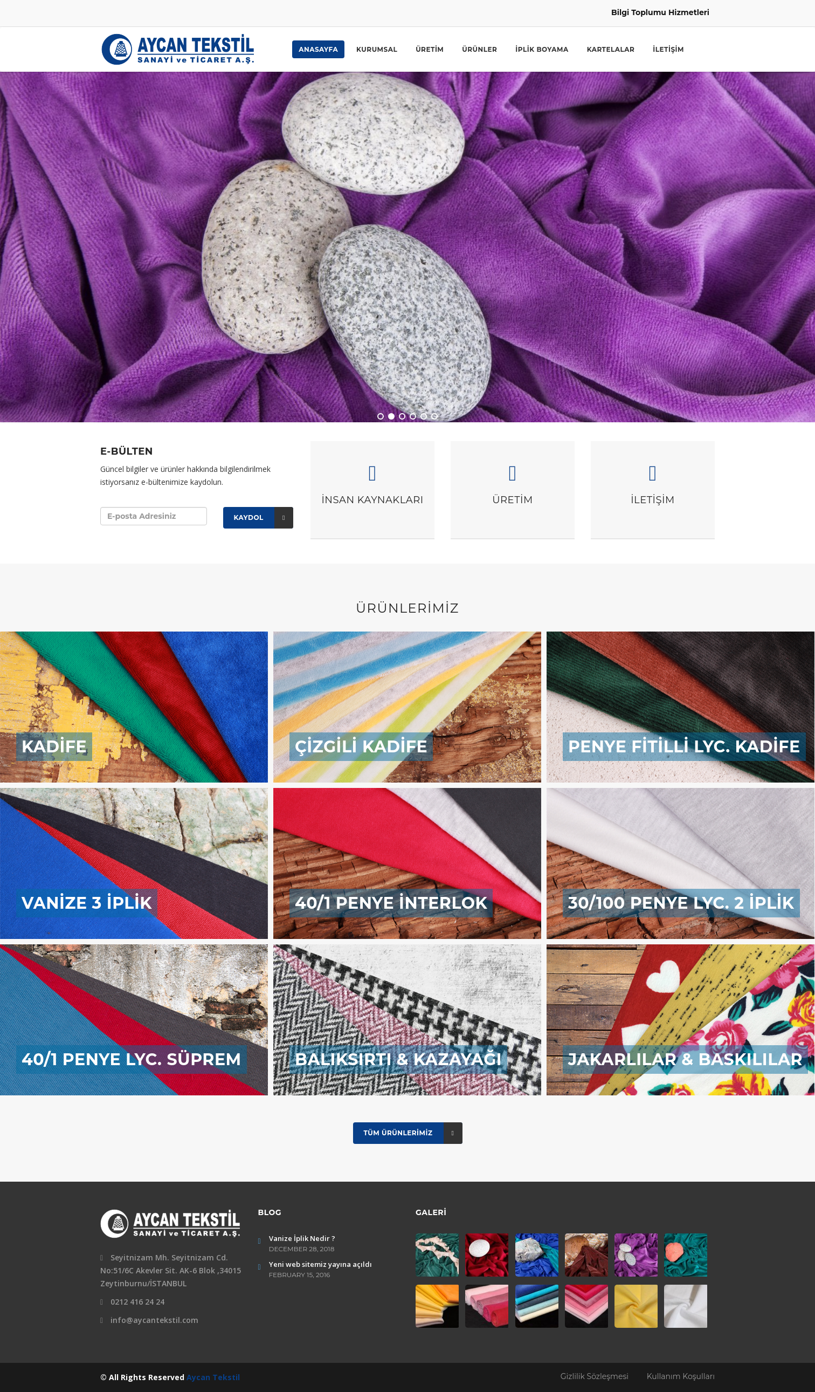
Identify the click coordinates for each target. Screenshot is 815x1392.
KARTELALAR (611, 49)
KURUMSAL (376, 49)
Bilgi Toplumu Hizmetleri (660, 12)
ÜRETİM (430, 49)
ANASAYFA (318, 49)
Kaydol (263, 518)
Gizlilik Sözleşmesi (596, 1376)
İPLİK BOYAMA (541, 49)
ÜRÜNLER (479, 49)
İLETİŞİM (668, 49)
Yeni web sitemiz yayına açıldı (320, 1264)
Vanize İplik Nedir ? (302, 1238)
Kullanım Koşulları (681, 1376)
